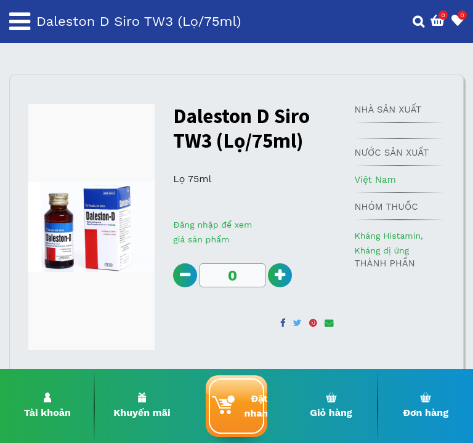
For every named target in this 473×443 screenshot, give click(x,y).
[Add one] (280, 275)
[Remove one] (185, 275)
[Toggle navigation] (19, 21)
